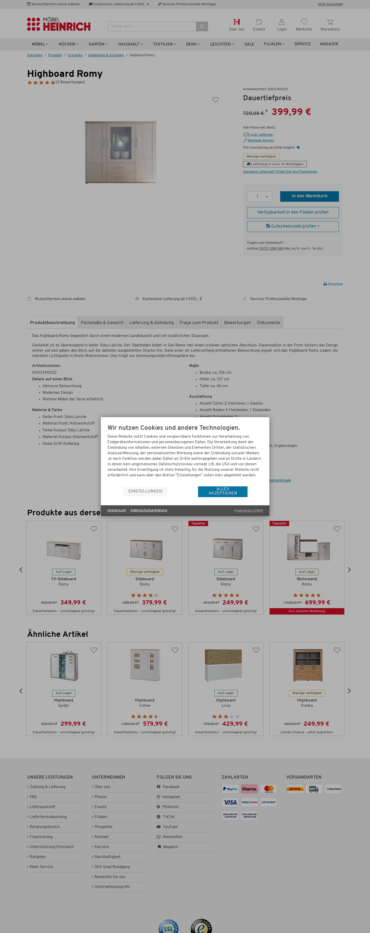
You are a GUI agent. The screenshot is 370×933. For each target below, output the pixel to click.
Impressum (116, 510)
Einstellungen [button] (145, 491)
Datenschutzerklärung (148, 510)
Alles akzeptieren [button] (223, 491)
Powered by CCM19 (248, 510)
